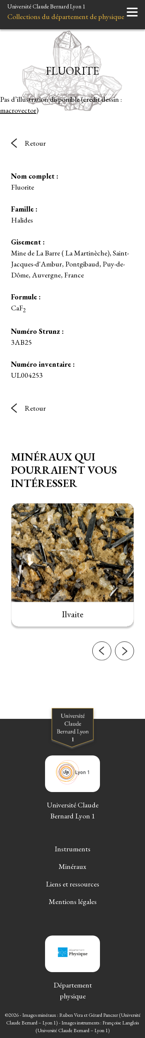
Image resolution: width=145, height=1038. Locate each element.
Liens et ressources (72, 884)
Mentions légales (73, 901)
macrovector (18, 110)
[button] (101, 686)
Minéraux (72, 866)
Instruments (72, 849)
